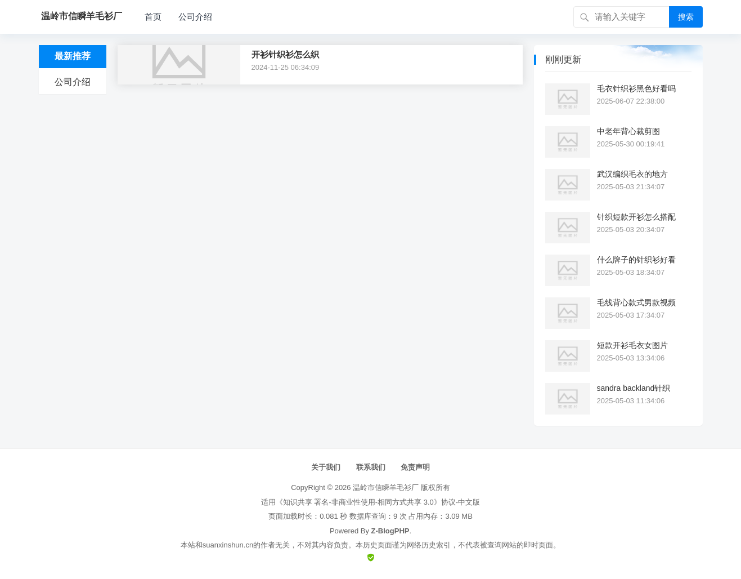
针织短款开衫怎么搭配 (636, 216)
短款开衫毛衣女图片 (632, 345)
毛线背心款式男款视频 (636, 302)
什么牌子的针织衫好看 (636, 259)
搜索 (686, 16)
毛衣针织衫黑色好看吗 (636, 88)
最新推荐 (73, 56)
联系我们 (370, 467)
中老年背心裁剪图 (628, 131)
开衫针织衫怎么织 (285, 54)
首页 (153, 16)
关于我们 (325, 467)
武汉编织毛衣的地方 (632, 174)
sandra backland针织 (634, 388)
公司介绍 (195, 16)
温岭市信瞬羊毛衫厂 (386, 487)
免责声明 (415, 467)
